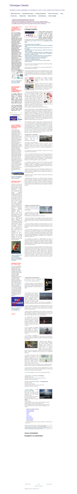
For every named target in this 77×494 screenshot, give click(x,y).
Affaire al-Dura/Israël (15, 13)
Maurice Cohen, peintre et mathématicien (33, 44)
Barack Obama (27, 360)
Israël (26, 428)
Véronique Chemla (19, 5)
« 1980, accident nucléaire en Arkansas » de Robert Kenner (36, 56)
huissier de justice (18, 223)
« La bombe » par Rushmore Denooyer (32, 59)
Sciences (31, 428)
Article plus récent (27, 484)
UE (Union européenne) (39, 428)
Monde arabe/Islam (32, 15)
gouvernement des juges (16, 233)
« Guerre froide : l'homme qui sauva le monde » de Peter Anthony (37, 60)
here (17, 110)
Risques (26, 292)
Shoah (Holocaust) (42, 15)
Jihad (27, 428)
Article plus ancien (49, 484)
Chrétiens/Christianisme (40, 13)
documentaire (29, 280)
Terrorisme (34, 428)
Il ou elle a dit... (14, 15)
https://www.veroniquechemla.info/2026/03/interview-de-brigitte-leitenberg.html (16, 259)
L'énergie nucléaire (28, 61)
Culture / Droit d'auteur (53, 13)
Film (43, 427)
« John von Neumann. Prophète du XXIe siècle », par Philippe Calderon (38, 52)
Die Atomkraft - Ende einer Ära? (37, 40)
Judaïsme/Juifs (22, 15)
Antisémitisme (30, 427)
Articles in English (52, 15)
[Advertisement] (38, 473)
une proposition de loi (44, 126)
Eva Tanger (13, 266)
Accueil (38, 484)
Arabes (33, 427)
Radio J (40, 132)
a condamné (15, 33)
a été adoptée (43, 127)
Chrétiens (35, 427)
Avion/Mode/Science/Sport (27, 13)
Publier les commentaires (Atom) (34, 488)
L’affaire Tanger (16, 283)
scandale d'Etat (39, 118)
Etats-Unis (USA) (39, 427)
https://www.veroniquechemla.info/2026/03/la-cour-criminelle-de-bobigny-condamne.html (16, 177)
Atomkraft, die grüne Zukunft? (31, 208)
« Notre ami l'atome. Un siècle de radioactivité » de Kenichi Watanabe (38, 55)
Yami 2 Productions (31, 391)
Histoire (47, 427)
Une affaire (16, 234)
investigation (29, 372)
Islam (49, 427)
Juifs (29, 428)
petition (12, 106)
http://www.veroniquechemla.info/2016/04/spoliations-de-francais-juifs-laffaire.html (16, 256)
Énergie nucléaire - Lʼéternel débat (31, 375)
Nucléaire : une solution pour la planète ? (32, 381)
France (61, 13)
